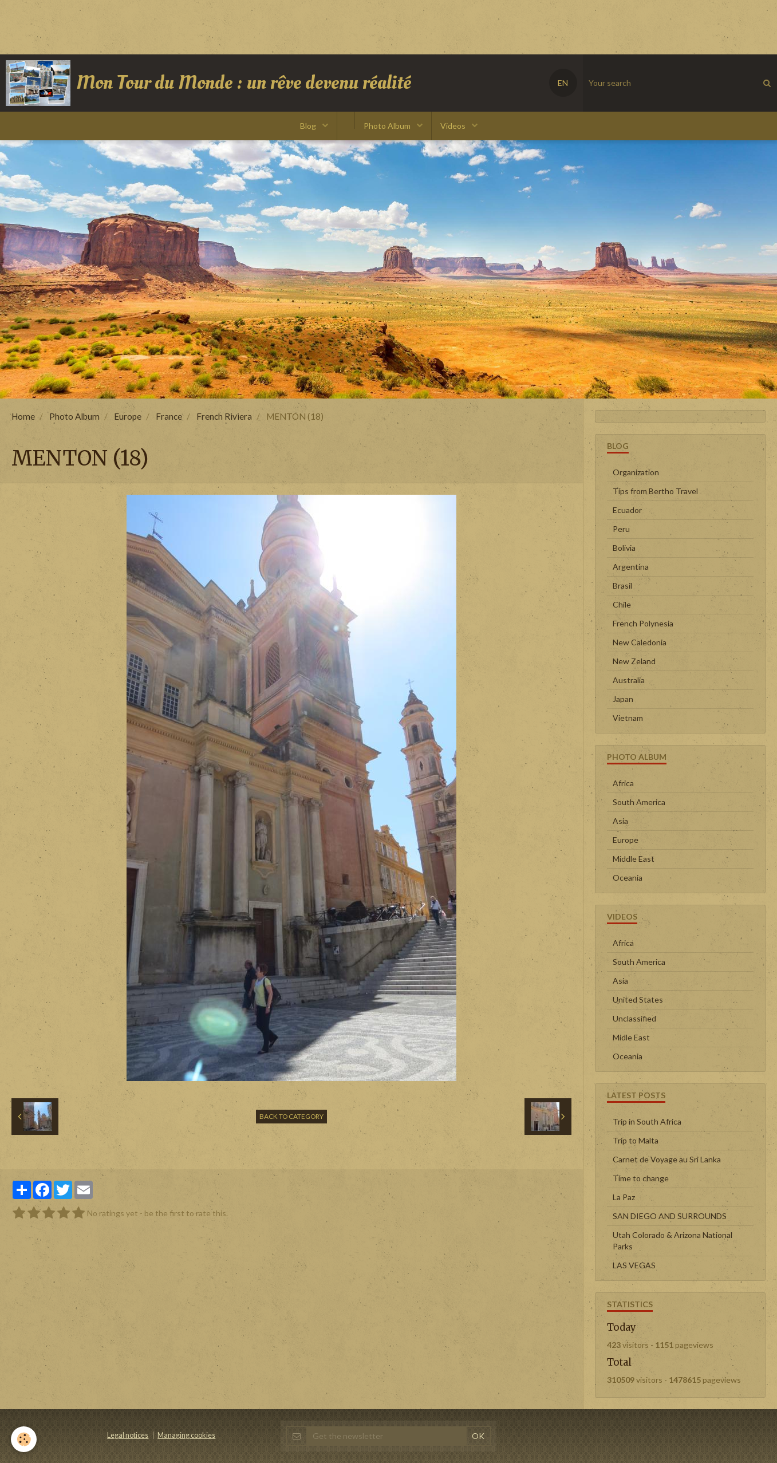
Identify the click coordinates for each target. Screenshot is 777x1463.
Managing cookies (186, 1435)
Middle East (633, 858)
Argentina (631, 566)
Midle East (631, 1037)
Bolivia (624, 548)
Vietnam (628, 718)
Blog (309, 126)
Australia (629, 680)
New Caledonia (639, 642)
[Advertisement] (208, 26)
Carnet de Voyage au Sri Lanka (667, 1159)
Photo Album (388, 126)
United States (638, 999)
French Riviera (224, 416)
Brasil (622, 585)
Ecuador (627, 510)
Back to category (291, 1116)
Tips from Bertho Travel (655, 491)
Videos (453, 126)
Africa (623, 783)
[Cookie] (24, 1439)
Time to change (641, 1178)
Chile (622, 604)
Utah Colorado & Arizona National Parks (672, 1240)
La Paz (624, 1197)
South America (639, 802)
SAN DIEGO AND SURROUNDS (670, 1216)
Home (23, 416)
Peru (621, 529)
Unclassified (634, 1018)
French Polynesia (643, 623)
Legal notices (127, 1435)
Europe (127, 416)
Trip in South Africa (647, 1121)
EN (563, 83)
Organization (636, 472)
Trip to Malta (635, 1140)
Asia (620, 821)
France (169, 416)
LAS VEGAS (634, 1265)
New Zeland (634, 661)
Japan (623, 699)
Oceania (627, 877)
